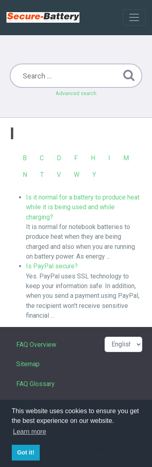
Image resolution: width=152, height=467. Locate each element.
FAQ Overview (36, 344)
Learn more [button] (29, 431)
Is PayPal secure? (52, 266)
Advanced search (76, 93)
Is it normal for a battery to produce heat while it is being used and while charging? (82, 207)
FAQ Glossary (35, 384)
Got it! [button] (25, 452)
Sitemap (28, 364)
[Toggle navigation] (134, 17)
